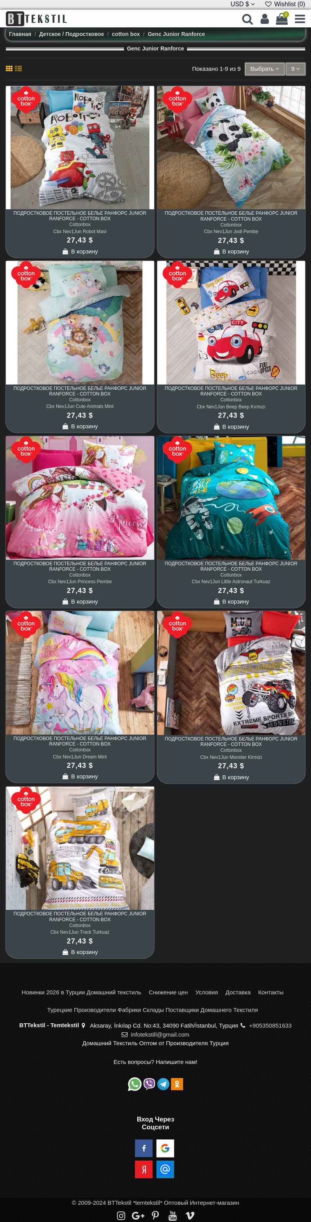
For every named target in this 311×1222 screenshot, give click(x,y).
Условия (206, 992)
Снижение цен (168, 992)
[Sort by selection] (265, 69)
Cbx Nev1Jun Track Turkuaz (80, 932)
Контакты (271, 992)
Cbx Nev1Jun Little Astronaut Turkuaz (231, 581)
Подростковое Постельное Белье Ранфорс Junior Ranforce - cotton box (80, 215)
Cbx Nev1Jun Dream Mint (80, 757)
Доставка (237, 992)
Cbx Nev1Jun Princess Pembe (80, 581)
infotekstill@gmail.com (160, 1034)
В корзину (80, 251)
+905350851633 (270, 1025)
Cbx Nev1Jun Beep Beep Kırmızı (231, 407)
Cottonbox (80, 224)
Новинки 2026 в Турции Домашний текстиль (81, 992)
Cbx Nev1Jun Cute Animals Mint (79, 406)
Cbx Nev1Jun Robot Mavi (79, 231)
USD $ (242, 4)
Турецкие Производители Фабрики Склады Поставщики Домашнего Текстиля (152, 1009)
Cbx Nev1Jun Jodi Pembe (231, 231)
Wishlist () (284, 4)
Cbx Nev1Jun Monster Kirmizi (231, 757)
